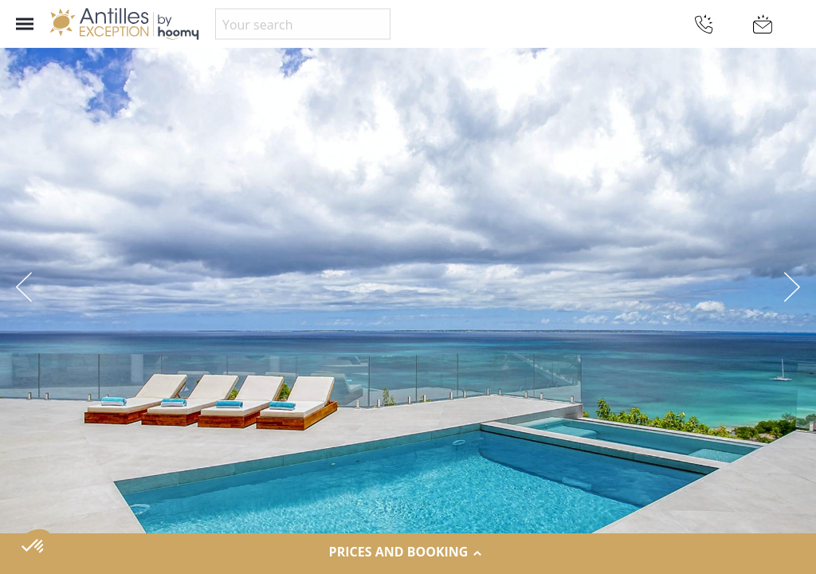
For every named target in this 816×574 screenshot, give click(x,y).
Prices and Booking (408, 552)
